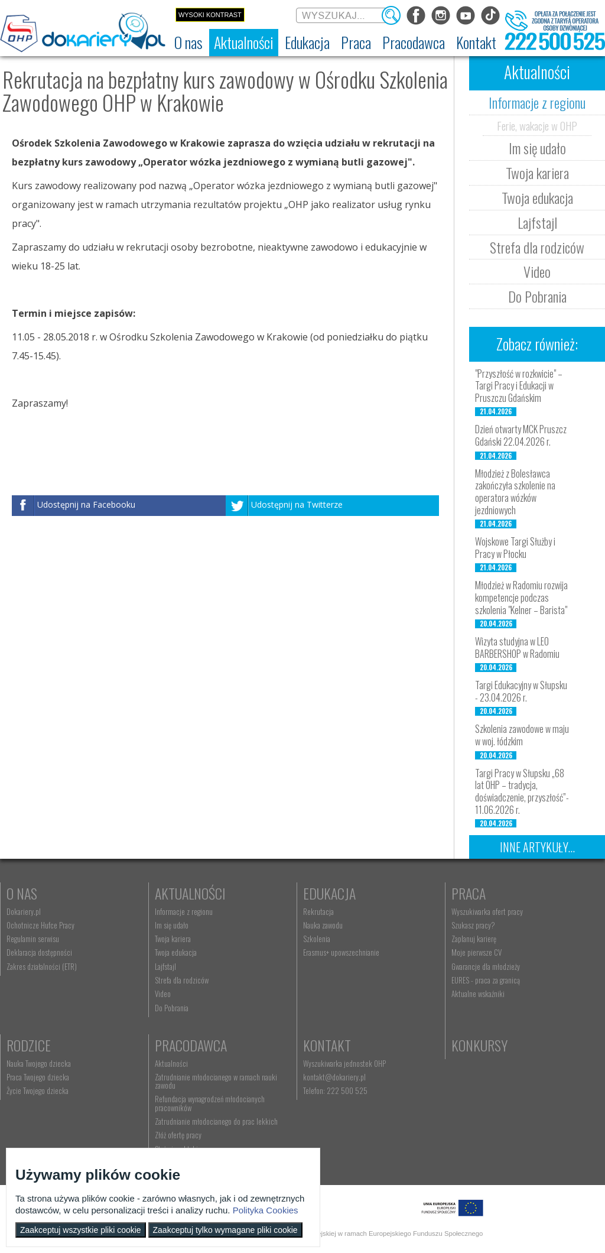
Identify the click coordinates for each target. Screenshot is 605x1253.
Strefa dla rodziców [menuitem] (182, 980)
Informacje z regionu (537, 102)
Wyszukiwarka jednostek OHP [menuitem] (344, 1063)
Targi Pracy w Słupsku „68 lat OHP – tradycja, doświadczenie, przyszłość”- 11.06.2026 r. (522, 791)
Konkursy (479, 1045)
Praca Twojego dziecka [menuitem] (37, 1077)
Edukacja (329, 893)
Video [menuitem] (163, 993)
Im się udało (537, 147)
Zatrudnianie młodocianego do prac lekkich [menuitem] (216, 1121)
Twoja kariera (537, 172)
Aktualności (190, 893)
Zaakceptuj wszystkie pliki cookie (80, 1230)
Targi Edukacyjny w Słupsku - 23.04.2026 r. (521, 691)
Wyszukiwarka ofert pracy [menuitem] (487, 911)
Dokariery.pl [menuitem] (23, 911)
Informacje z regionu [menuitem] (184, 911)
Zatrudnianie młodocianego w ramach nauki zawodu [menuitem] (216, 1081)
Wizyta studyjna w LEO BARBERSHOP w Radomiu (517, 647)
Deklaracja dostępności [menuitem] (39, 952)
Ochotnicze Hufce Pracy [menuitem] (40, 925)
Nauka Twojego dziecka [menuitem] (38, 1063)
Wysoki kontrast (210, 14)
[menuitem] (188, 42)
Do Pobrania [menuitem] (171, 1008)
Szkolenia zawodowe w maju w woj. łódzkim (522, 735)
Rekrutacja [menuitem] (318, 911)
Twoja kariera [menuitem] (173, 938)
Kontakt (327, 1045)
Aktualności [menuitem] (171, 1063)
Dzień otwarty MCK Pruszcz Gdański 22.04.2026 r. (521, 435)
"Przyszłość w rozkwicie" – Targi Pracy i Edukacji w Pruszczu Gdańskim (518, 385)
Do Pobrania (537, 296)
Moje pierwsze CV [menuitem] (476, 952)
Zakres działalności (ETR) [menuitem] (41, 966)
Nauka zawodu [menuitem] (323, 925)
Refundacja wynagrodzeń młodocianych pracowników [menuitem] (210, 1103)
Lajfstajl (537, 222)
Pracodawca (191, 1045)
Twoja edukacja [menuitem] (176, 952)
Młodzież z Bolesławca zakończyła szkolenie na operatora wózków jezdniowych (515, 491)
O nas (21, 893)
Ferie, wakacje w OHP (537, 125)
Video (537, 271)
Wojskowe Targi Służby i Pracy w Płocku (515, 547)
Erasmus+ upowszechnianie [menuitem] (341, 952)
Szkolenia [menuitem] (316, 938)
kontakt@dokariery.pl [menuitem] (334, 1077)
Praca (468, 893)
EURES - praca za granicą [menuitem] (485, 980)
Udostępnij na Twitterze (297, 505)
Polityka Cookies (265, 1210)
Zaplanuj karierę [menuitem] (473, 938)
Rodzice (28, 1045)
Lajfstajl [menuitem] (165, 966)
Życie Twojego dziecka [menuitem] (37, 1090)
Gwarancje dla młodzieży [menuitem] (485, 966)
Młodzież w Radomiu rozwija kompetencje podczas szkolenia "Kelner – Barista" (521, 597)
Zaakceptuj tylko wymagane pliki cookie (225, 1230)
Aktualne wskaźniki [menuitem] (478, 993)
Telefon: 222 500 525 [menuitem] (335, 1090)
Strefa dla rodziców (537, 247)
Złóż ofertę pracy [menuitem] (178, 1135)
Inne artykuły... (537, 847)
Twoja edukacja (537, 197)
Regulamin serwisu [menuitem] (32, 938)
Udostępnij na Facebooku (86, 505)
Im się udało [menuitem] (171, 925)
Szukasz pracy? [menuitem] (473, 925)
